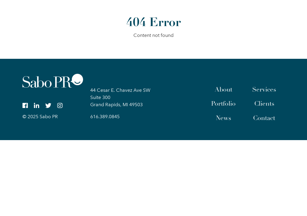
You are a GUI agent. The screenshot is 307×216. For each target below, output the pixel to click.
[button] (279, 13)
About (223, 89)
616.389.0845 (105, 116)
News (223, 118)
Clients (264, 103)
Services (264, 89)
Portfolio (223, 103)
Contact (264, 118)
